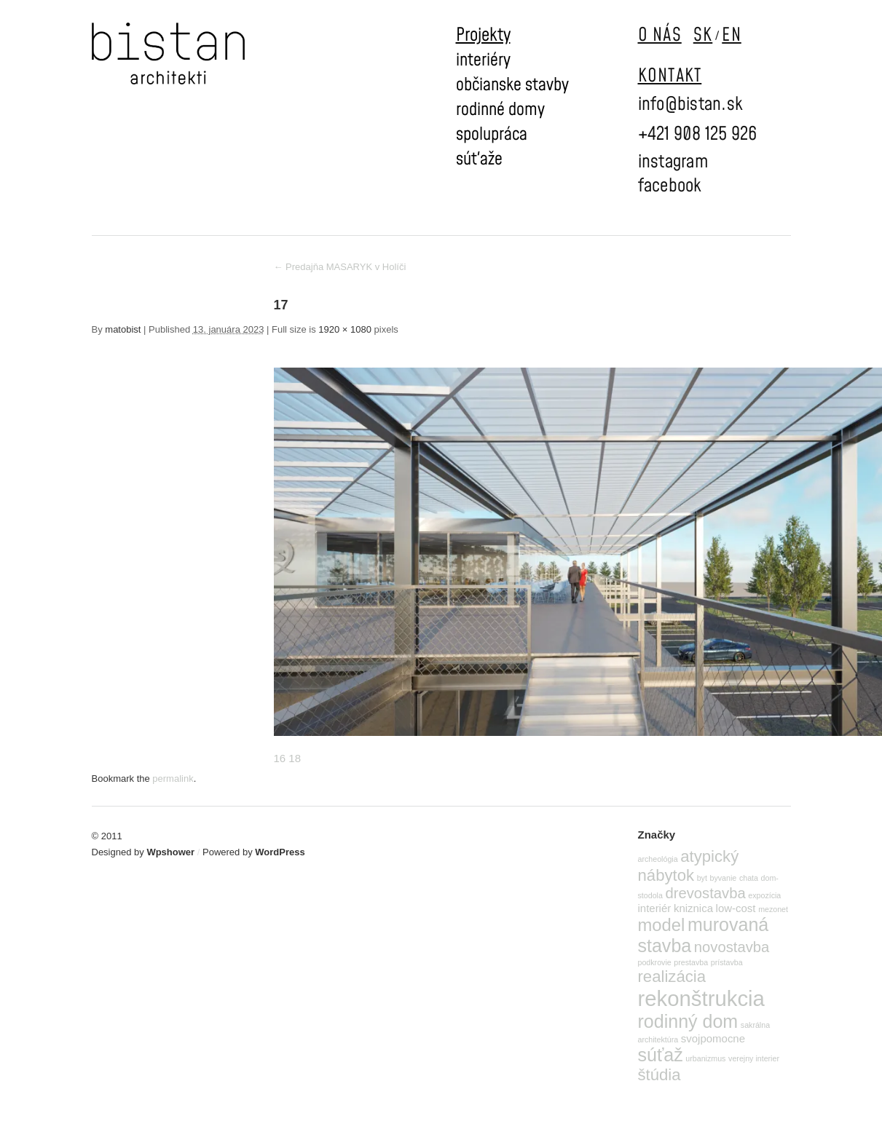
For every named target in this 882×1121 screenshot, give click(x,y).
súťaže (479, 159)
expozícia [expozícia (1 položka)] (764, 895)
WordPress (279, 852)
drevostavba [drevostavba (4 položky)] (706, 893)
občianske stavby (512, 85)
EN (731, 35)
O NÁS (660, 35)
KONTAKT (670, 76)
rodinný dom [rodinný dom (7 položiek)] (688, 1021)
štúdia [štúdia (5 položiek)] (659, 1075)
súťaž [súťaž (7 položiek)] (660, 1055)
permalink (172, 778)
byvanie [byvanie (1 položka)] (723, 878)
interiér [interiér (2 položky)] (655, 908)
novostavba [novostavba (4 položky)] (731, 947)
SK (703, 35)
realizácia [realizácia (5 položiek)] (672, 976)
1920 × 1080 (344, 329)
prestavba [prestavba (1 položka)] (691, 962)
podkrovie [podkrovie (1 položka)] (655, 962)
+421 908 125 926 (697, 134)
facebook (670, 186)
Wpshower (170, 852)
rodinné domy (500, 110)
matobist (123, 329)
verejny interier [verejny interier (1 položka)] (753, 1058)
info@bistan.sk (691, 104)
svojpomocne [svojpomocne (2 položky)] (713, 1038)
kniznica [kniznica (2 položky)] (693, 908)
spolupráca (491, 134)
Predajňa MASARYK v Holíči (340, 266)
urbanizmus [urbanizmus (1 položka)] (705, 1058)
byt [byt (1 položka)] (702, 878)
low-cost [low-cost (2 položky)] (736, 908)
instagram (673, 162)
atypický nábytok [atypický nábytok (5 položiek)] (688, 865)
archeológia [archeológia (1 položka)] (658, 859)
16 (280, 758)
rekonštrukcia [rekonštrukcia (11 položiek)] (701, 998)
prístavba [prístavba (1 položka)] (727, 962)
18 (294, 758)
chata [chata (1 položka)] (748, 878)
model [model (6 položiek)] (661, 925)
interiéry (483, 60)
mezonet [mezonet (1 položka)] (773, 909)
